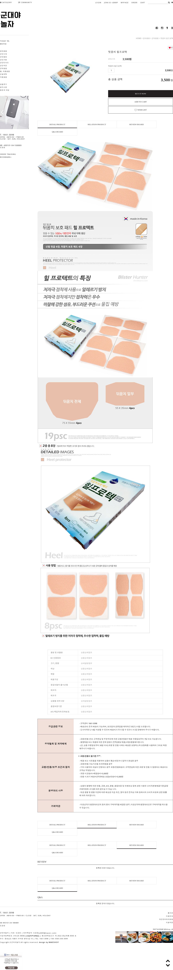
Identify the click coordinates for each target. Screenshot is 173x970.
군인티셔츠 (4, 63)
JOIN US (111, 2)
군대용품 (3, 68)
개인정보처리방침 (166, 919)
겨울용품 (3, 77)
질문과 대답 (4, 90)
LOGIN (98, 2)
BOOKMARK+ (6, 157)
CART (142, 2)
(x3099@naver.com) (47, 933)
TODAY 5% (4, 41)
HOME (138, 38)
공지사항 (3, 87)
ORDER (134, 2)
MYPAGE (124, 2)
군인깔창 (3, 57)
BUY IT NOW (140, 94)
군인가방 (3, 60)
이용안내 (169, 916)
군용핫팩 (3, 74)
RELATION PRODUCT (97, 124)
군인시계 (3, 54)
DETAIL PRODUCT (57, 124)
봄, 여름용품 (5, 71)
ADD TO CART (140, 102)
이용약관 (169, 922)
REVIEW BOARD (136, 124)
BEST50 (3, 44)
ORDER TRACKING (8, 154)
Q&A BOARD (57, 132)
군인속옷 (3, 65)
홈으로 (170, 913)
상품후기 (3, 84)
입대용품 (3, 51)
